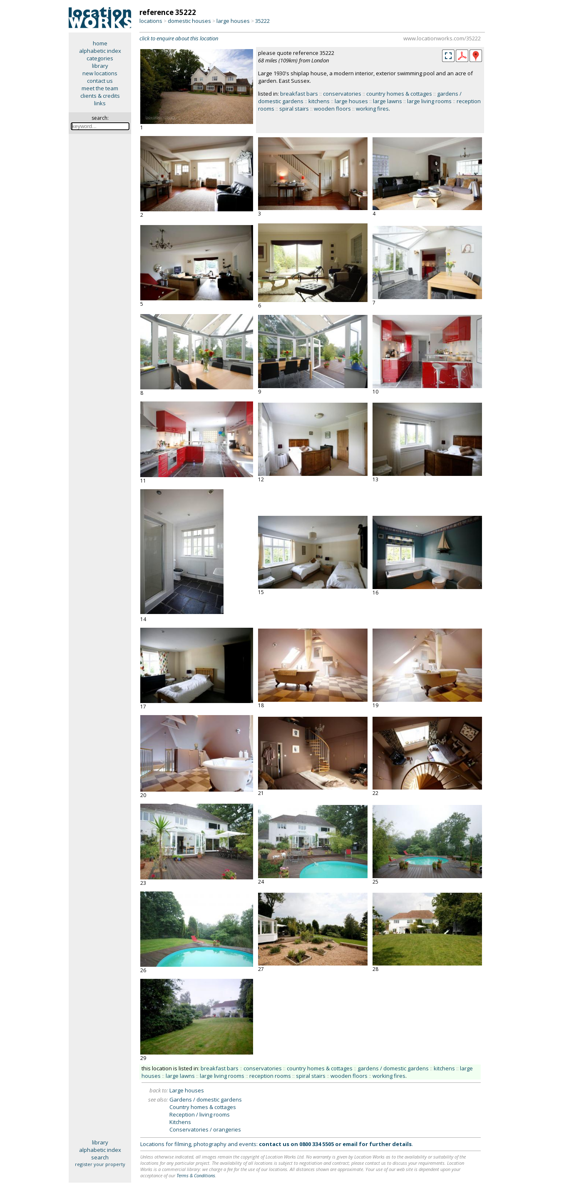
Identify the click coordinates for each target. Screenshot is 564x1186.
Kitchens (180, 1122)
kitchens (319, 101)
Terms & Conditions (195, 1175)
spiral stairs (294, 108)
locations (150, 21)
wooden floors (332, 108)
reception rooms (270, 1076)
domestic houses (189, 21)
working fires (372, 108)
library (100, 65)
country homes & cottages (399, 93)
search (100, 1157)
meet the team (100, 88)
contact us (100, 80)
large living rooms (429, 101)
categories (100, 58)
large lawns (387, 101)
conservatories (342, 93)
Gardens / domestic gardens (205, 1099)
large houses (233, 21)
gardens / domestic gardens (393, 1068)
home (100, 43)
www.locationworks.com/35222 (442, 38)
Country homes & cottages (202, 1107)
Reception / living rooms (199, 1114)
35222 (262, 21)
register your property (100, 1164)
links (100, 103)
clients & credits (100, 95)
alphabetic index (100, 50)
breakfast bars (299, 93)
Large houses (186, 1090)
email (350, 1144)
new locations (99, 73)
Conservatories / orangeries (205, 1129)
